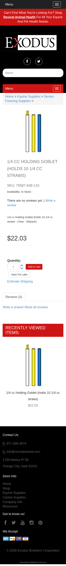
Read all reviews (36, 307)
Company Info (12, 502)
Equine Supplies (28, 96)
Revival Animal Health (20, 17)
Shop (6, 488)
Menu (9, 4)
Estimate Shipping (20, 281)
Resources (10, 506)
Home (9, 96)
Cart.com (42, 562)
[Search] (33, 73)
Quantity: (14, 260)
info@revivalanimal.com (23, 451)
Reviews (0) (13, 297)
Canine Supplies (14, 497)
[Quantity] (13, 267)
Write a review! (13, 307)
